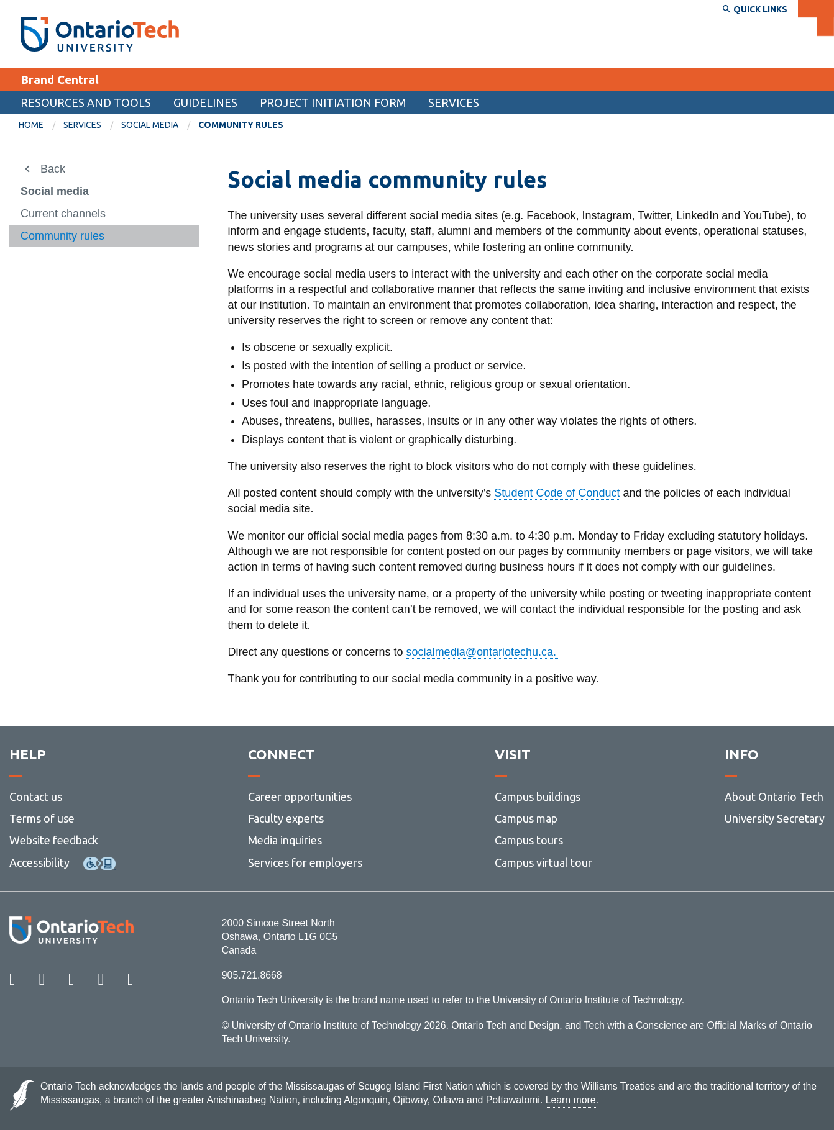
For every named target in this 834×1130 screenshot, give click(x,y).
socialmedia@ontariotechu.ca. (482, 652)
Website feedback (53, 840)
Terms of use (42, 818)
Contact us (35, 796)
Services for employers (305, 862)
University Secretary (775, 818)
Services (453, 102)
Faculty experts (286, 818)
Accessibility (39, 862)
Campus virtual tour (543, 862)
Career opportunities (300, 796)
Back (52, 169)
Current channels (63, 213)
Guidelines (205, 102)
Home (31, 125)
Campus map (526, 818)
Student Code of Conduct (557, 493)
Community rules (62, 236)
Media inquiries (285, 840)
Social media (149, 125)
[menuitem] (41, 125)
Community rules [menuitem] (240, 125)
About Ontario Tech (774, 796)
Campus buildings (537, 796)
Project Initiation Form (333, 102)
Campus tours (529, 840)
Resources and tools (86, 102)
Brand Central (60, 79)
